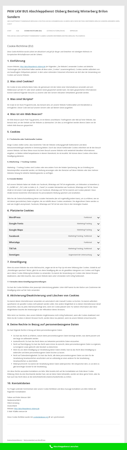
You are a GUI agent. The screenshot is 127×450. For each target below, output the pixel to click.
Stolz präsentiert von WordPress (34, 440)
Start (9, 31)
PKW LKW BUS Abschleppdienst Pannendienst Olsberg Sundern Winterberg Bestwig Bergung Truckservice (46, 36)
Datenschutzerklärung (56, 31)
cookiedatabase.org (40, 417)
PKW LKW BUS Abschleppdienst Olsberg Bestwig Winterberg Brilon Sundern (57, 14)
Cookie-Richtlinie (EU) (33, 31)
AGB (17, 31)
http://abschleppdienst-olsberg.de (32, 66)
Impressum (74, 31)
